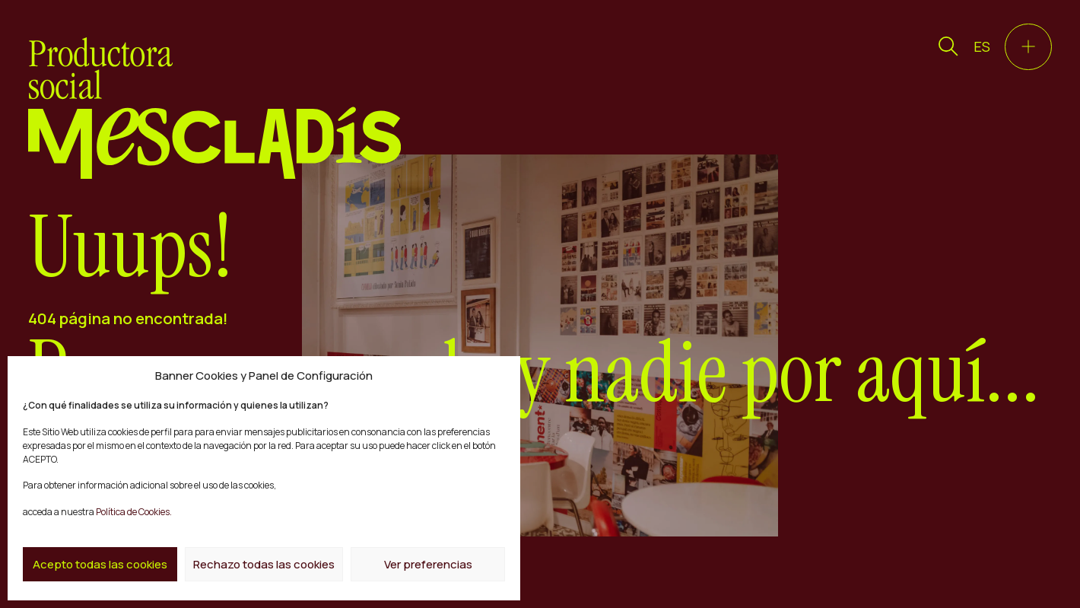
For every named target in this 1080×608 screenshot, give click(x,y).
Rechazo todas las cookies (264, 564)
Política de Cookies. (133, 511)
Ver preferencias (428, 564)
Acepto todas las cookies (100, 564)
